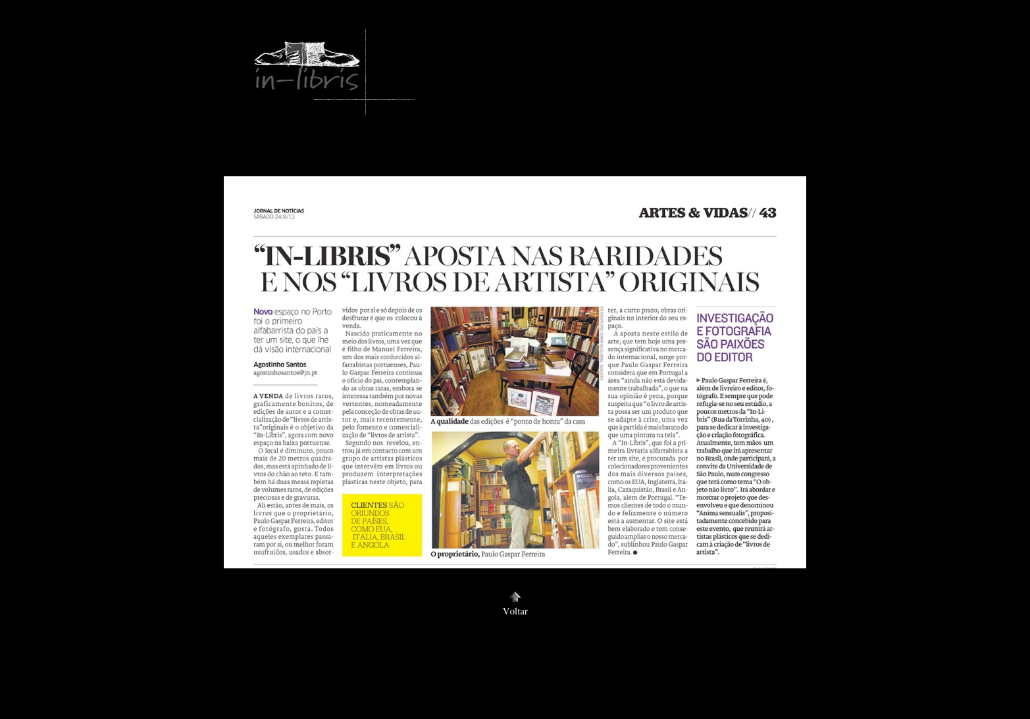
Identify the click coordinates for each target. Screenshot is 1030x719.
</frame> (233, 30)
